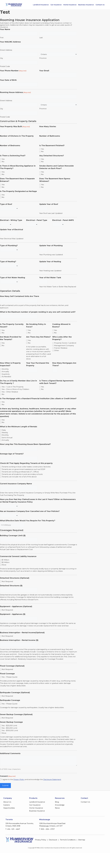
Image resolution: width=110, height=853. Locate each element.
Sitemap (81, 840)
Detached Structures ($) (11, 586)
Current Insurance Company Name (16, 484)
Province (43, 58)
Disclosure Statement (52, 779)
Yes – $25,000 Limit (9, 725)
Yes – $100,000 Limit (10, 730)
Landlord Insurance (41, 4)
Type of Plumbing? (9, 246)
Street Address (6, 50)
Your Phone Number (13, 71)
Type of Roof (6, 204)
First (1, 38)
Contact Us (100, 4)
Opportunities (9, 808)
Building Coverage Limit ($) (13, 536)
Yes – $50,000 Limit (9, 728)
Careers (6, 805)
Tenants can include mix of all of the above (19, 477)
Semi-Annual (7, 438)
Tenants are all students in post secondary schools (22, 474)
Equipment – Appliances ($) (12, 614)
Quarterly (6, 374)
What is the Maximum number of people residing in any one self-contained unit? (37, 312)
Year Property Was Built (15, 126)
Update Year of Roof (48, 204)
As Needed (6, 377)
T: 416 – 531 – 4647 (12, 829)
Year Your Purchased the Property (37, 364)
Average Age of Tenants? (12, 454)
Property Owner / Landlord (65, 343)
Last (41, 38)
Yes (42, 149)
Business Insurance (86, 4)
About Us (7, 802)
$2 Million (5, 562)
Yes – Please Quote (9, 677)
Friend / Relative (60, 348)
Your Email (44, 71)
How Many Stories (47, 126)
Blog (57, 802)
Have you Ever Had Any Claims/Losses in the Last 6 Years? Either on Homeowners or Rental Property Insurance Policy (38, 500)
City (1, 58)
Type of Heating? (8, 262)
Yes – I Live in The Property (12, 387)
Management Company (64, 345)
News (57, 808)
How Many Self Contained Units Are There (19, 296)
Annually (5, 371)
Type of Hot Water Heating (12, 278)
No (42, 151)
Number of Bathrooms (49, 136)
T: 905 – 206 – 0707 (47, 829)
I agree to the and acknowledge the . (31, 779)
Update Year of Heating (50, 262)
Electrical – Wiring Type (11, 220)
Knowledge (59, 805)
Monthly (5, 369)
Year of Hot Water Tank (50, 278)
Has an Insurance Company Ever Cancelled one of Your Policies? (30, 511)
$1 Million (5, 560)
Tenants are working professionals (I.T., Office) (20, 472)
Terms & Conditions (68, 840)
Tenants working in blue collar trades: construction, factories (26, 467)
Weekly (5, 432)
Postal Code (5, 66)
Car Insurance (55, 4)
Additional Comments (10, 753)
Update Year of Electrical (11, 230)
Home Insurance (69, 4)
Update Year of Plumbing (51, 246)
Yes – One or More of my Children (15, 389)
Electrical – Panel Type (36, 220)
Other (56, 350)
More (4, 565)
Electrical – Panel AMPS (63, 220)
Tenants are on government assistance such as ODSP (23, 469)
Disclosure (53, 840)
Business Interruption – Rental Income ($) (19, 640)
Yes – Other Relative (10, 392)
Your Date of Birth (8, 80)
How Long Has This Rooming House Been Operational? (25, 444)
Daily (4, 430)
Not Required (7, 581)
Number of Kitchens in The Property (17, 136)
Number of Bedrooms (10, 146)
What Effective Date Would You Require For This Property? (27, 521)
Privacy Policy (18, 779)
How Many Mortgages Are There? (64, 364)
